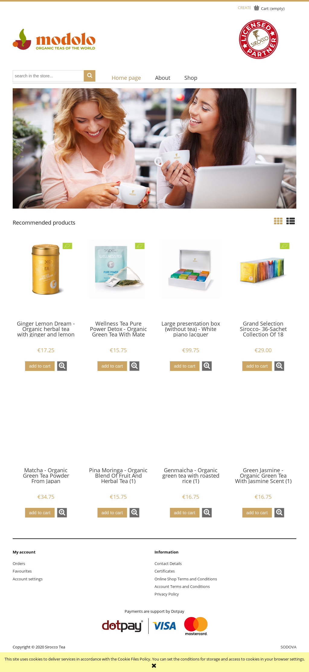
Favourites (22, 571)
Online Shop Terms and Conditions (185, 579)
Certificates (164, 571)
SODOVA (288, 647)
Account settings (28, 579)
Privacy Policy (166, 594)
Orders (19, 563)
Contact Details (168, 563)
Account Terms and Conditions (182, 586)
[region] (154, 148)
